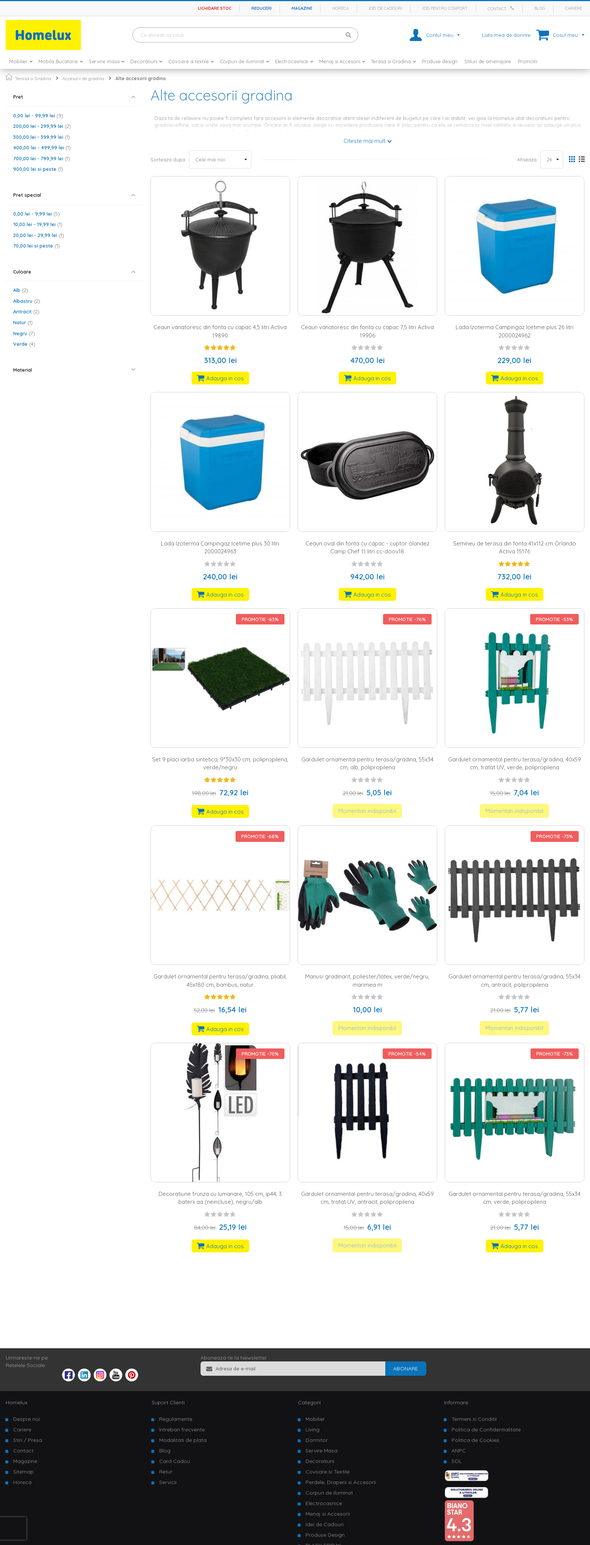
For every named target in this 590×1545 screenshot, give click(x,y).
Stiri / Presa (27, 1440)
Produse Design (325, 1534)
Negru (24, 333)
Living (312, 1429)
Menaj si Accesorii (328, 1513)
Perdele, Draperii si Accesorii (341, 1482)
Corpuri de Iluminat (329, 1492)
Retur (165, 1471)
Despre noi (26, 1419)
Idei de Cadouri (325, 1524)
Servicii (167, 1482)
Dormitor (317, 1440)
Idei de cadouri (385, 8)
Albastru (26, 301)
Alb (20, 290)
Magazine (302, 8)
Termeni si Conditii (474, 1419)
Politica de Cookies (475, 1440)
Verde (24, 344)
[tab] (74, 97)
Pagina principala (9, 77)
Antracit (26, 311)
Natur (23, 322)
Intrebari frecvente (182, 1429)
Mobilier (315, 1419)
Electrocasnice (324, 1503)
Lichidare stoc (214, 8)
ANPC (459, 1450)
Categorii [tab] (309, 1402)
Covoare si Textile (328, 1471)
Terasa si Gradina (33, 78)
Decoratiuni (320, 1461)
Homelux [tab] (16, 1402)
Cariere (573, 8)
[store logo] (43, 35)
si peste (38, 169)
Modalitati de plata (183, 1440)
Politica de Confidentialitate (486, 1429)
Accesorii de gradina (83, 78)
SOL (457, 1461)
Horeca (340, 8)
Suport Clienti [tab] (168, 1402)
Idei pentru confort (445, 8)
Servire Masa (322, 1450)
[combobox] (245, 35)
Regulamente (175, 1419)
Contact (497, 8)
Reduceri (261, 8)
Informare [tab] (456, 1402)
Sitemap (23, 1471)
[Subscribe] (405, 1368)
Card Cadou (174, 1461)
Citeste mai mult (364, 140)
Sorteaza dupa (168, 159)
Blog (539, 8)
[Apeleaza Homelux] (513, 8)
